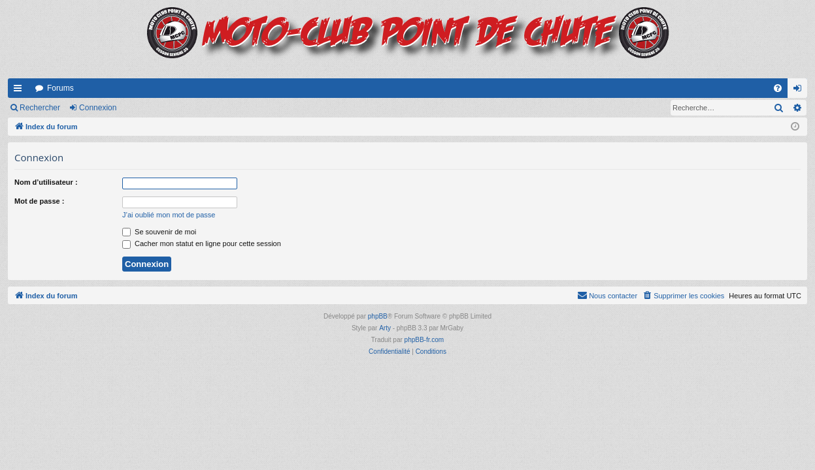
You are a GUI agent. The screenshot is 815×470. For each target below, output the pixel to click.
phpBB (378, 316)
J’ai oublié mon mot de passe (168, 215)
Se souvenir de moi (159, 232)
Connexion (97, 107)
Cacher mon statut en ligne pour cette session (201, 243)
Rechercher (40, 107)
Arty (385, 328)
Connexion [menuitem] (800, 91)
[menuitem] (778, 88)
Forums (60, 88)
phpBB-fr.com (424, 339)
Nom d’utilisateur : (46, 182)
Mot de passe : (39, 201)
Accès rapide (20, 91)
